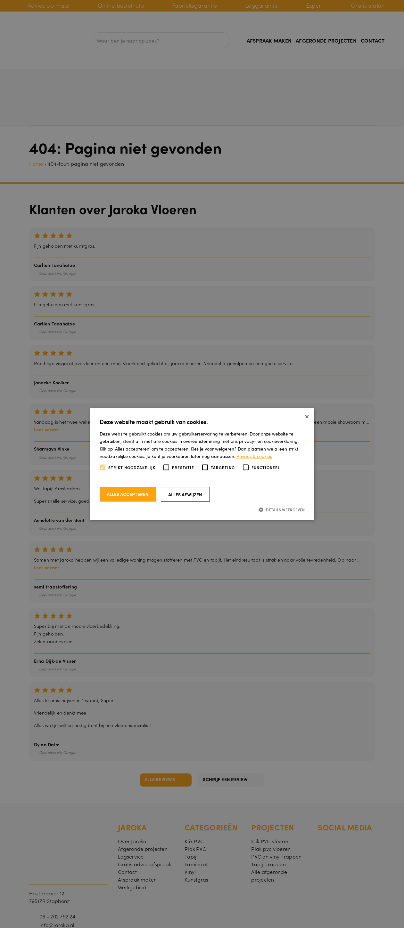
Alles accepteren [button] (128, 494)
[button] (202, 510)
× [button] (307, 415)
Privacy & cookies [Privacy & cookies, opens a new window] (254, 455)
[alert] (202, 464)
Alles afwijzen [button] (185, 494)
